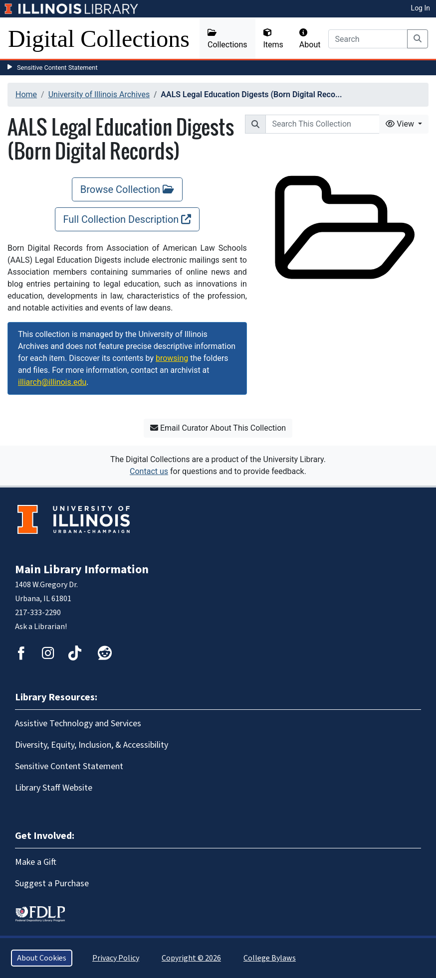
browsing (172, 358)
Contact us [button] (149, 471)
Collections (227, 38)
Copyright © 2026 (191, 958)
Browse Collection (127, 189)
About (310, 38)
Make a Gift (35, 862)
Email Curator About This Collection (218, 428)
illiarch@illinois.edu (52, 382)
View (401, 124)
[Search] (368, 38)
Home (26, 94)
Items (273, 38)
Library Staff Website (53, 788)
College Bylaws (269, 958)
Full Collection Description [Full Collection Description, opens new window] (127, 219)
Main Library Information (82, 569)
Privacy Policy (115, 958)
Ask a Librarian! (41, 626)
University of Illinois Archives (99, 94)
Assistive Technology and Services (78, 723)
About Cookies (41, 958)
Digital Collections (99, 38)
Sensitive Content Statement (57, 67)
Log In (420, 8)
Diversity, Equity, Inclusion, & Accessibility (91, 745)
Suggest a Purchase (52, 883)
